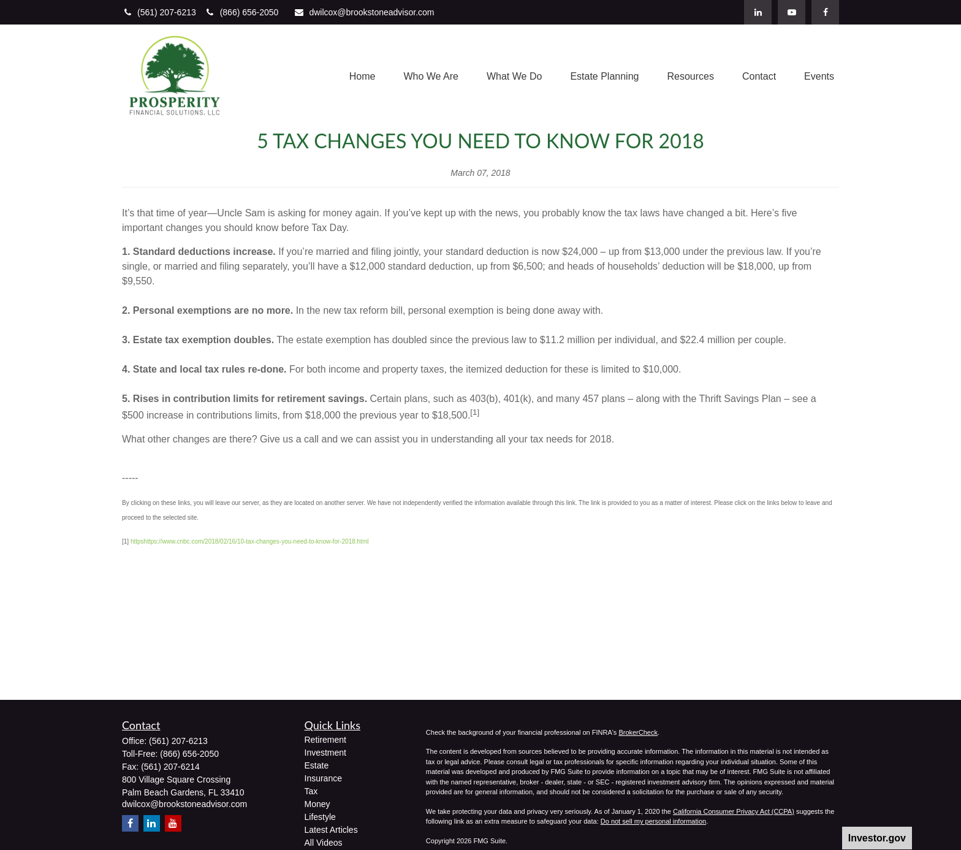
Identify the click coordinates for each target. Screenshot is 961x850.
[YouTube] (791, 12)
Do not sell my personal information (653, 821)
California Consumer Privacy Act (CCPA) (733, 811)
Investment (325, 752)
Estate (317, 765)
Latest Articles (331, 830)
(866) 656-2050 (242, 12)
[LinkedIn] (758, 12)
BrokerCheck (638, 732)
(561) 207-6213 (160, 12)
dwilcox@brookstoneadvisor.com (364, 12)
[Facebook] (825, 12)
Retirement (325, 740)
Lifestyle (320, 817)
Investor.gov (877, 838)
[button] (362, 77)
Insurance (323, 778)
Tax (311, 791)
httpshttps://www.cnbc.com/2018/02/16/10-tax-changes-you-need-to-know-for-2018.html (250, 541)
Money (317, 804)
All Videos (324, 843)
